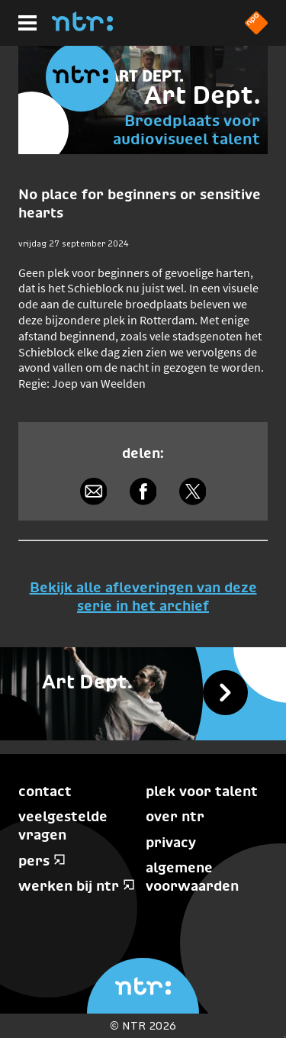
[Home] (82, 26)
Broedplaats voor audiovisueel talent (186, 130)
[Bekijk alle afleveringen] (143, 693)
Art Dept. (202, 95)
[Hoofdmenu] (27, 23)
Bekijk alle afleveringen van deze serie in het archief (143, 596)
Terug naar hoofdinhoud (284, 1036)
